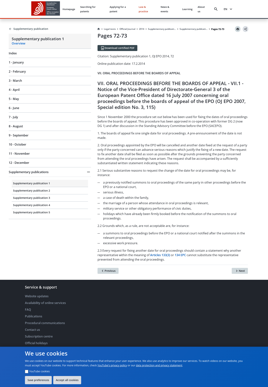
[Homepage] (98, 29)
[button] (50, 172)
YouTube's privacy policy (112, 365)
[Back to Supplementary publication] (50, 29)
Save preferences (38, 380)
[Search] (215, 9)
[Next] (240, 271)
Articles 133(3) (160, 255)
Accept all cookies (67, 380)
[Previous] (108, 271)
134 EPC (180, 255)
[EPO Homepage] (45, 9)
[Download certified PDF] (117, 48)
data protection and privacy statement (159, 365)
